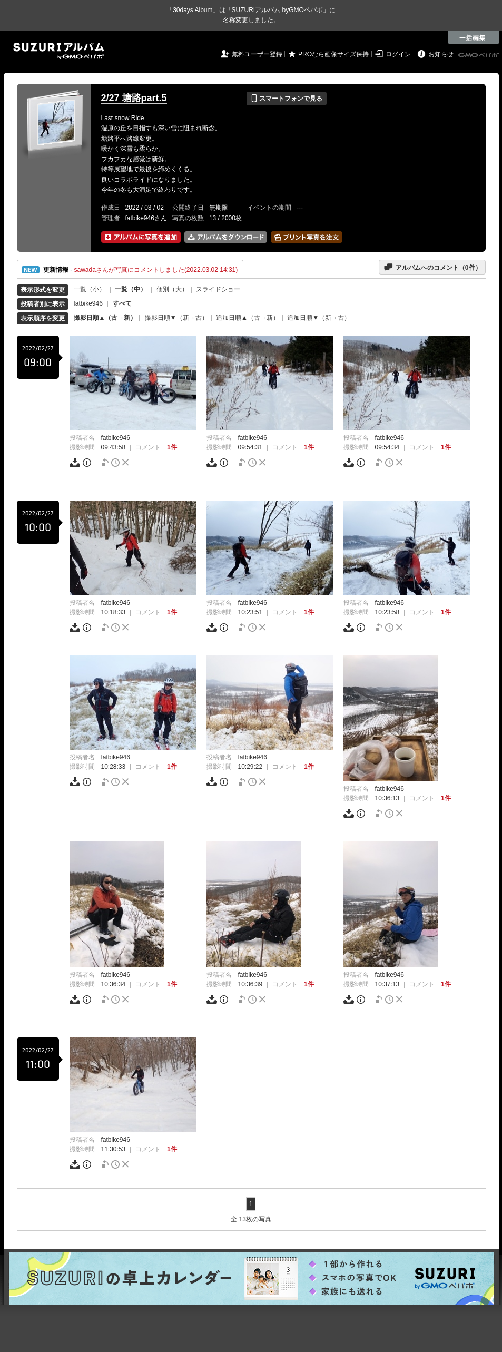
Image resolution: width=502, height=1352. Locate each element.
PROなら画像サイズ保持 (333, 54)
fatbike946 (88, 303)
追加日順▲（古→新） (247, 317)
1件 (172, 447)
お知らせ (441, 54)
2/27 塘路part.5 (134, 98)
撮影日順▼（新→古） (176, 317)
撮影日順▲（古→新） (105, 317)
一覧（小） (89, 289)
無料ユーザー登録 (257, 54)
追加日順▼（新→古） (318, 317)
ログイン (398, 54)
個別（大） (172, 289)
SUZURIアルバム (59, 51)
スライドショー (218, 289)
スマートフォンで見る (286, 98)
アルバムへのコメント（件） (432, 267)
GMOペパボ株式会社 (479, 55)
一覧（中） (130, 289)
